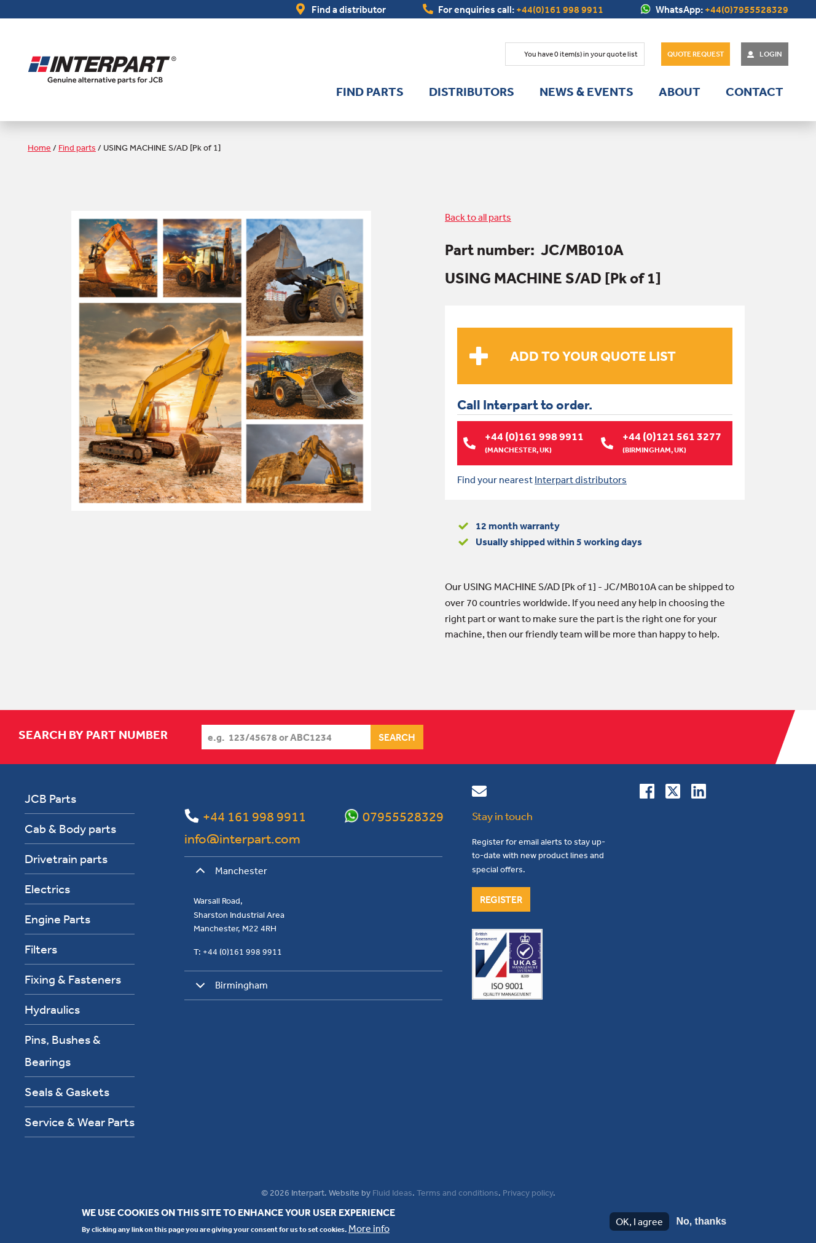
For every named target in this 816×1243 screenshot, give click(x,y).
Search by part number (93, 734)
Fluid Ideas (392, 1192)
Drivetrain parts (66, 858)
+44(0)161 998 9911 (559, 9)
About (679, 91)
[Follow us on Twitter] (672, 793)
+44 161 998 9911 (254, 816)
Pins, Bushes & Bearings (63, 1050)
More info (369, 1228)
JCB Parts (50, 798)
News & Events (586, 91)
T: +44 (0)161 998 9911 (238, 951)
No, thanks (701, 1221)
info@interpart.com (242, 838)
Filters (41, 949)
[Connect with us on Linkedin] (698, 793)
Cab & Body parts (70, 828)
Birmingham (229, 989)
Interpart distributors (581, 479)
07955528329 (403, 816)
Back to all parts (478, 217)
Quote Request (695, 54)
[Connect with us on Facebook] (647, 793)
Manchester (229, 874)
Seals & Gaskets (67, 1091)
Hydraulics (52, 1009)
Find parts (370, 91)
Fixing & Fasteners (73, 979)
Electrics (47, 889)
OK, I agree (639, 1221)
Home (39, 147)
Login (770, 54)
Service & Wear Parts (80, 1122)
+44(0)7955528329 (746, 9)
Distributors (471, 91)
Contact (754, 91)
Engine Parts (57, 919)
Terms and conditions (457, 1192)
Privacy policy (528, 1192)
